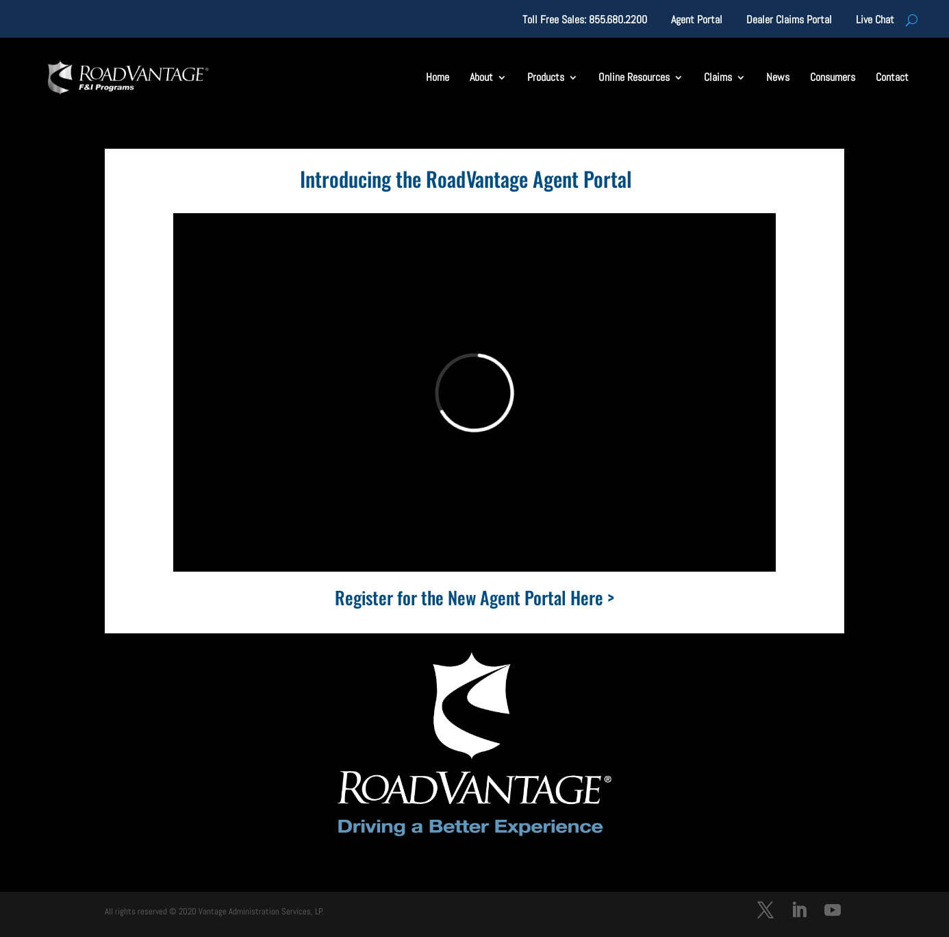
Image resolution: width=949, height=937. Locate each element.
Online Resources (634, 77)
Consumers (832, 77)
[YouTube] (832, 912)
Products (545, 77)
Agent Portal (696, 21)
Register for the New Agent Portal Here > (474, 597)
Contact (892, 77)
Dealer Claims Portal (789, 21)
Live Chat (875, 21)
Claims (718, 77)
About (481, 77)
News (777, 77)
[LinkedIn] (799, 912)
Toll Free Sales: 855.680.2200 (584, 21)
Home (437, 77)
